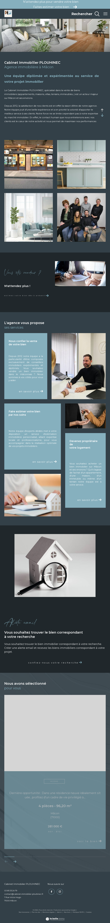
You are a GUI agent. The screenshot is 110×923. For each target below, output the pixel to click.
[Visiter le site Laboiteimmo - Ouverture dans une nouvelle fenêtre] (55, 917)
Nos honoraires (24, 912)
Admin (59, 912)
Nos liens (67, 912)
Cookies (89, 912)
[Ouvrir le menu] (105, 14)
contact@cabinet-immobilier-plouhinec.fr (23, 894)
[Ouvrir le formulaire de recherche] (85, 14)
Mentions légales (48, 912)
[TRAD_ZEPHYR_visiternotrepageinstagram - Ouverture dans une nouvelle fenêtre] (59, 891)
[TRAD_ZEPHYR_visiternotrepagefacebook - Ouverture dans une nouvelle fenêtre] (51, 891)
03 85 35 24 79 (10, 890)
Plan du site (36, 912)
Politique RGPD (78, 912)
